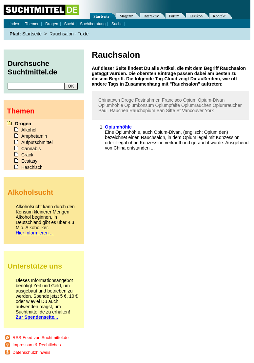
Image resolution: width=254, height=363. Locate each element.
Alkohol (28, 129)
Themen (32, 24)
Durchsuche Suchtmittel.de (32, 67)
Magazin (126, 16)
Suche (117, 24)
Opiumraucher (227, 105)
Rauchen (119, 110)
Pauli (103, 110)
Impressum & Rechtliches (36, 344)
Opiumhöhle (110, 105)
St (178, 110)
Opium (189, 100)
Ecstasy (29, 161)
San (160, 110)
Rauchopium (142, 110)
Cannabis (31, 148)
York (209, 110)
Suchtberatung (93, 24)
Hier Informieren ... (35, 232)
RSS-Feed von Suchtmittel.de (40, 337)
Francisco (172, 100)
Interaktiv (151, 16)
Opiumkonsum (139, 105)
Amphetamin (34, 136)
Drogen (51, 24)
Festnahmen (148, 100)
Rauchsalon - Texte (69, 33)
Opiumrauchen (196, 105)
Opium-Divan (211, 100)
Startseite (101, 16)
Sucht (69, 24)
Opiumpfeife (167, 105)
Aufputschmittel (37, 142)
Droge (127, 100)
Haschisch (32, 167)
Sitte (170, 110)
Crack (27, 154)
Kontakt (219, 16)
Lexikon (196, 16)
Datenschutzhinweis (31, 352)
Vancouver (193, 110)
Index (14, 24)
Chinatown (109, 100)
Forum (174, 16)
